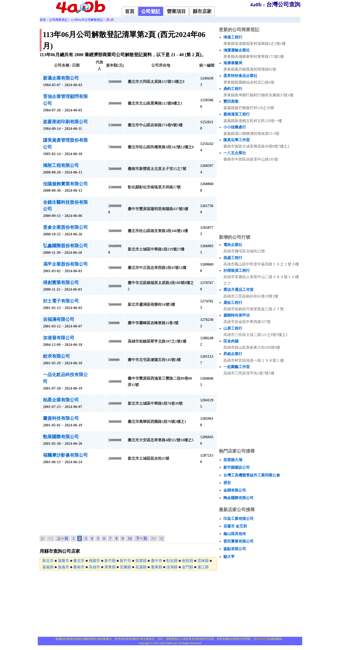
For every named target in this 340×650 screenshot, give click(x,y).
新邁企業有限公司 (61, 78)
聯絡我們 (262, 639)
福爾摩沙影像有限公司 (65, 455)
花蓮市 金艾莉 (235, 526)
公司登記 (150, 11)
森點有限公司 (234, 549)
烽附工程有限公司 (61, 165)
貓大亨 (229, 557)
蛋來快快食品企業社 (240, 76)
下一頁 (141, 538)
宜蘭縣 (125, 567)
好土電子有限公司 (61, 300)
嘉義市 (63, 567)
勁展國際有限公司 (61, 436)
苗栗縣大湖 (232, 460)
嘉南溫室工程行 (236, 114)
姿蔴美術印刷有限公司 (65, 121)
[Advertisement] (128, 501)
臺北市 (79, 561)
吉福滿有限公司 (58, 319)
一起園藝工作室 (236, 367)
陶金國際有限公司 (238, 498)
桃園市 (94, 561)
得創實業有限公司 (61, 282)
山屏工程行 (232, 328)
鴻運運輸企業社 (236, 50)
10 (130, 538)
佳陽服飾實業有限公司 (65, 183)
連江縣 (203, 567)
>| (161, 538)
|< (42, 538)
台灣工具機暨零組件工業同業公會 (251, 475)
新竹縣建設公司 (236, 467)
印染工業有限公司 (238, 519)
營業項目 (176, 11)
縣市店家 (202, 11)
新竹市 (125, 561)
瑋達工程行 (232, 37)
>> (153, 538)
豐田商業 (230, 101)
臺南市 (79, 567)
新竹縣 (110, 561)
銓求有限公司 (56, 356)
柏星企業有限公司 (61, 399)
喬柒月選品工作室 (238, 290)
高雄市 (94, 567)
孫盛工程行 (232, 258)
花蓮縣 (141, 567)
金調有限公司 (234, 490)
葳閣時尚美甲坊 (236, 315)
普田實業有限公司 (238, 541)
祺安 (227, 483)
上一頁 (62, 538)
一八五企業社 (234, 153)
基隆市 (63, 561)
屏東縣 (110, 567)
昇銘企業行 (232, 354)
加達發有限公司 (58, 337)
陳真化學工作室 (236, 140)
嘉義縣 (48, 567)
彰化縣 (172, 561)
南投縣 (187, 561)
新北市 (48, 561)
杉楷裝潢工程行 (236, 270)
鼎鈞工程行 (232, 89)
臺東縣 (156, 567)
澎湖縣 (172, 567)
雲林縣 (203, 561)
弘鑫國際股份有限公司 (65, 245)
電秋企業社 (232, 245)
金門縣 (187, 567)
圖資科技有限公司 (61, 418)
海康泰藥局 (232, 63)
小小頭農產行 (234, 127)
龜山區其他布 (234, 534)
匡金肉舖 (230, 341)
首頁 (129, 11)
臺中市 (156, 561)
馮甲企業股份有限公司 (65, 264)
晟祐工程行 (232, 303)
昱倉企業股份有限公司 (65, 227)
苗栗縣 (141, 561)
